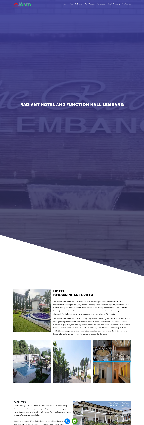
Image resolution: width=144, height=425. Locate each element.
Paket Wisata (90, 4)
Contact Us (126, 4)
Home (65, 4)
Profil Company (114, 4)
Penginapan (101, 4)
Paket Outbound (76, 4)
